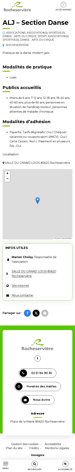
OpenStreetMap (67, 238)
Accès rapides (63, 6)
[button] (37, 200)
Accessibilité (53, 444)
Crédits (34, 448)
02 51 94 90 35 (36, 373)
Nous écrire (36, 400)
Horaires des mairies (36, 386)
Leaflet (57, 238)
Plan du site (14, 448)
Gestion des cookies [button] (24, 444)
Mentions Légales (57, 448)
